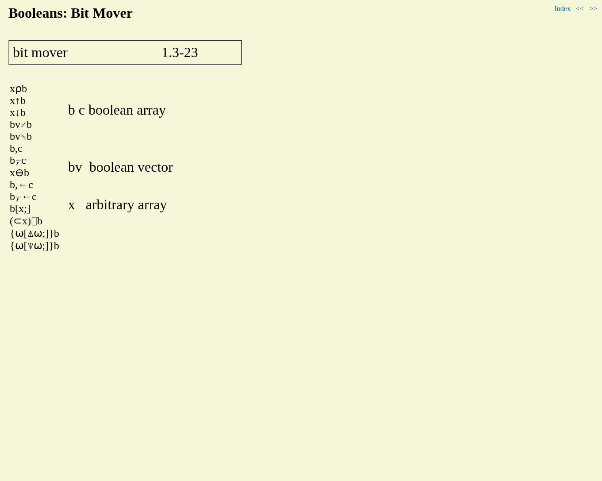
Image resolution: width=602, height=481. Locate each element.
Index (562, 8)
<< (580, 8)
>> (593, 8)
